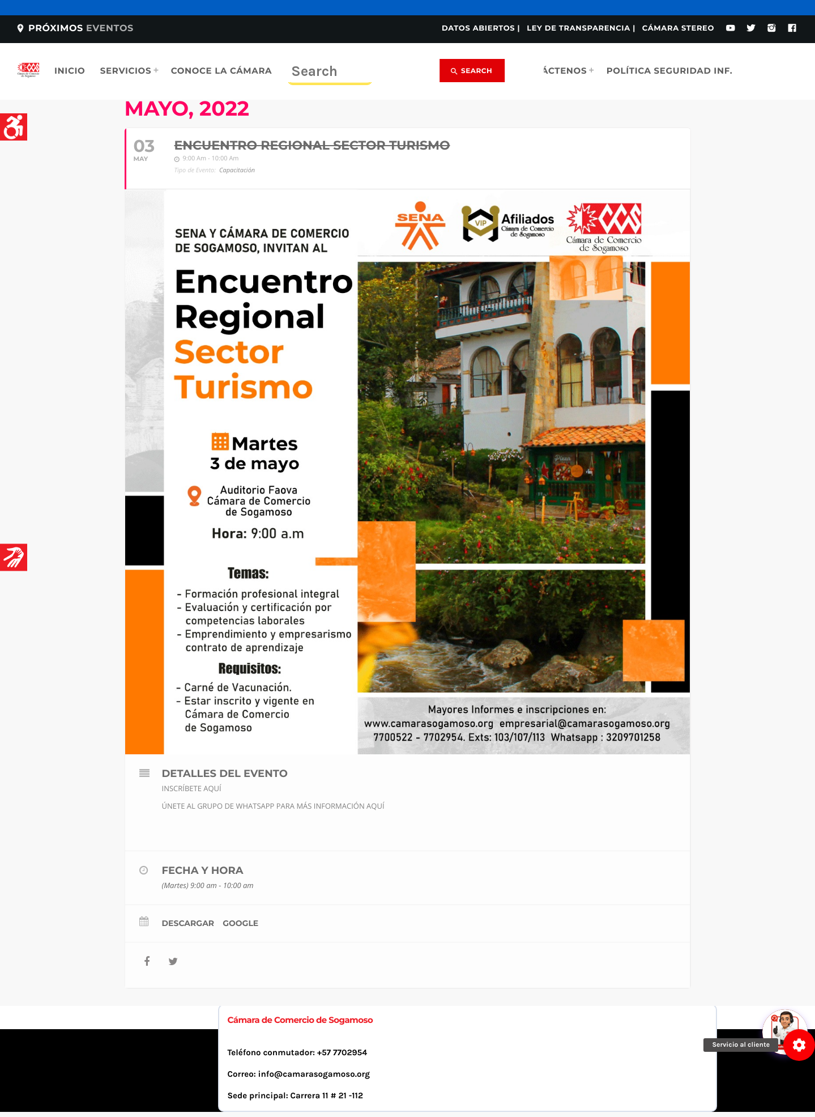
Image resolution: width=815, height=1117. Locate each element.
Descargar (188, 923)
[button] (799, 1045)
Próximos (74, 29)
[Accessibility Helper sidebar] (13, 127)
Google (240, 923)
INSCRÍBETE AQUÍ (191, 788)
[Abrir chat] (786, 924)
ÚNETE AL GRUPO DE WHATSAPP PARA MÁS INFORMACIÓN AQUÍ (273, 806)
